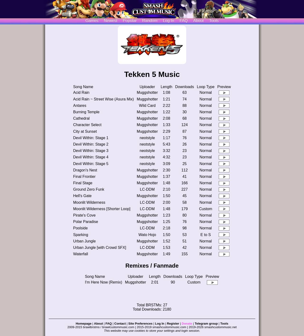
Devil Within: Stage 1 (91, 138)
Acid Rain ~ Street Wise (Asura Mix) (103, 99)
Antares (79, 106)
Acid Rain (81, 92)
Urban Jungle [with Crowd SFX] (99, 248)
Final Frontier (84, 177)
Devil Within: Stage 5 (91, 164)
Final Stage (82, 183)
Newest (110, 20)
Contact (120, 323)
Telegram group (206, 323)
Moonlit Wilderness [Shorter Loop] (101, 209)
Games (91, 20)
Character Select (87, 125)
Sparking (80, 235)
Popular (130, 20)
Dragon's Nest (85, 170)
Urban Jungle (84, 241)
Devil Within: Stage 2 (91, 144)
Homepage (83, 323)
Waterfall (80, 254)
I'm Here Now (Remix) (103, 282)
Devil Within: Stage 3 (91, 151)
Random (149, 20)
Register (173, 323)
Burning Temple (86, 112)
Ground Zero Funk (88, 189)
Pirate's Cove (84, 215)
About (198, 20)
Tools (214, 20)
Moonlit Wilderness (89, 202)
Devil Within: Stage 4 (91, 157)
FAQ (184, 20)
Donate (187, 323)
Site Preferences (140, 323)
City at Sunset (85, 131)
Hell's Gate (82, 196)
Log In (159, 323)
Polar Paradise (85, 222)
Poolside (80, 228)
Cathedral (81, 118)
